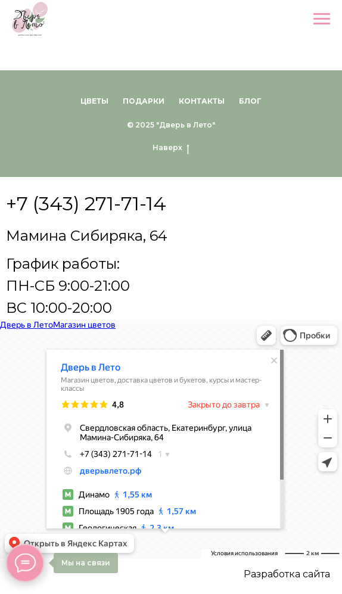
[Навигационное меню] (321, 19)
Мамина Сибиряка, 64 (86, 235)
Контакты (202, 101)
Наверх (171, 148)
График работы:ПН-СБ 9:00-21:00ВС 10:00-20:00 (68, 285)
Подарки (143, 101)
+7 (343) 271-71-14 (86, 203)
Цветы (94, 101)
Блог (250, 101)
